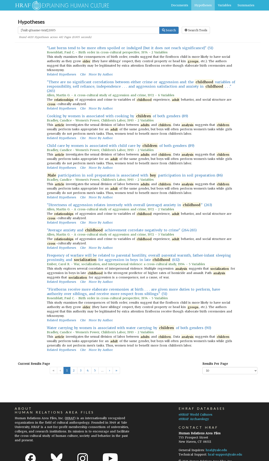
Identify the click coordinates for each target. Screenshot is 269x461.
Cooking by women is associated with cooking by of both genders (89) (117, 116)
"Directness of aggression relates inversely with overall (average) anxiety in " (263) (129, 205)
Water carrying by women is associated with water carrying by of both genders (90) (129, 328)
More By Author (101, 74)
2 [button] (74, 370)
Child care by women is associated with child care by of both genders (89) (121, 146)
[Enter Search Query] (89, 30)
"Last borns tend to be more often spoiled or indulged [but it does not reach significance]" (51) (130, 48)
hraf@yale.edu (216, 450)
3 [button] (81, 370)
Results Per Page (215, 364)
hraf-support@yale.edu (225, 454)
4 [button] (88, 370)
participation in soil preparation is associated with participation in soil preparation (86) (135, 175)
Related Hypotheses (61, 74)
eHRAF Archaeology (194, 419)
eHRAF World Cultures (195, 414)
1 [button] (67, 370)
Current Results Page (34, 364)
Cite (83, 74)
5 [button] (95, 370)
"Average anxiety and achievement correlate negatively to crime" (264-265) (122, 230)
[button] (109, 370)
